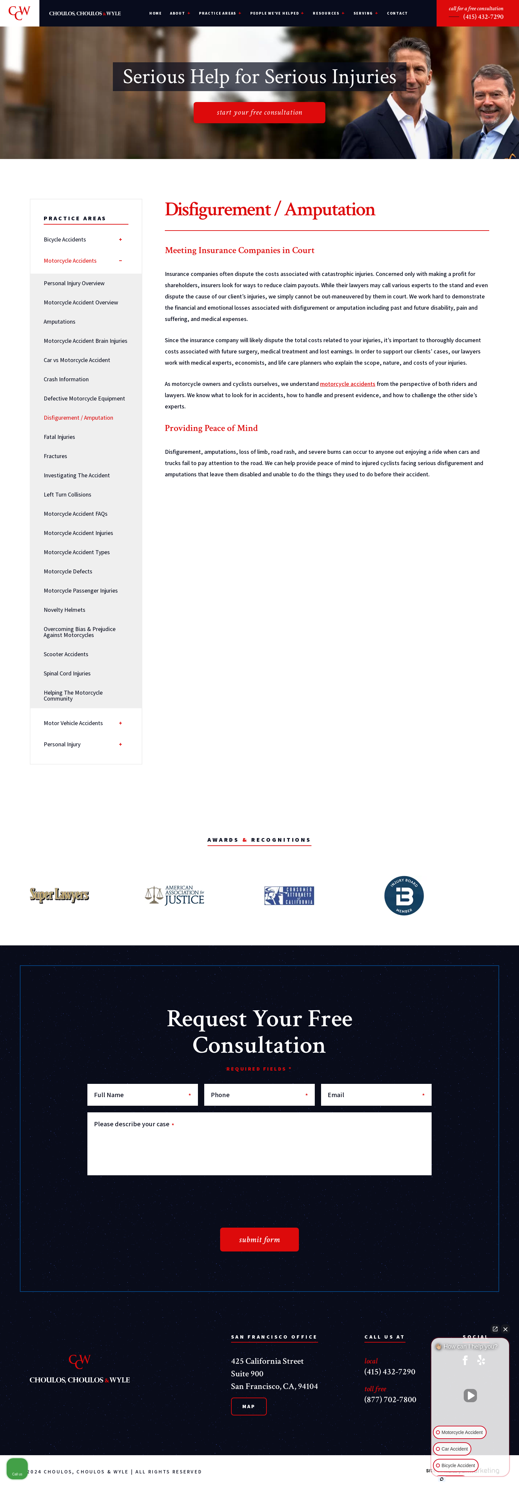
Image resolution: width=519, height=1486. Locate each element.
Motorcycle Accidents (70, 260)
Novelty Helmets (64, 609)
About (177, 13)
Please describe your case (134, 1124)
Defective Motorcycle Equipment (84, 398)
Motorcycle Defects (68, 571)
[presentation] (137, 1195)
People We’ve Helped (274, 13)
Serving (363, 13)
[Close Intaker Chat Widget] (505, 1329)
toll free (375, 1389)
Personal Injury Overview (74, 283)
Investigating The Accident (77, 475)
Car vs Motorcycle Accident (77, 360)
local (371, 1361)
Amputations (59, 321)
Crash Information (66, 379)
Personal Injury (62, 744)
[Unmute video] (470, 1395)
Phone (259, 1094)
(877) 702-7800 (390, 1399)
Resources (326, 13)
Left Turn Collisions (67, 494)
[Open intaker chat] (442, 1479)
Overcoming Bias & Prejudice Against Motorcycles (80, 632)
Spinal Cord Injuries (67, 673)
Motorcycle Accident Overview (81, 302)
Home (155, 13)
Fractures (55, 456)
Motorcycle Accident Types (77, 552)
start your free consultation (260, 112)
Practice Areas (217, 13)
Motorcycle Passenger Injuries (81, 590)
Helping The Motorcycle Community (73, 695)
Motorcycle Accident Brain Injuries (85, 341)
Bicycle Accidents (65, 239)
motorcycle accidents (347, 384)
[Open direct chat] (495, 1329)
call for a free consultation (476, 8)
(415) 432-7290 (483, 16)
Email (376, 1094)
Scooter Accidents (66, 654)
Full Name (142, 1094)
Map (249, 1406)
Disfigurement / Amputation (78, 417)
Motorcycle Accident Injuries (78, 533)
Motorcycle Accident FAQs (76, 513)
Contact (397, 13)
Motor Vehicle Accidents (73, 723)
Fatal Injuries (59, 437)
